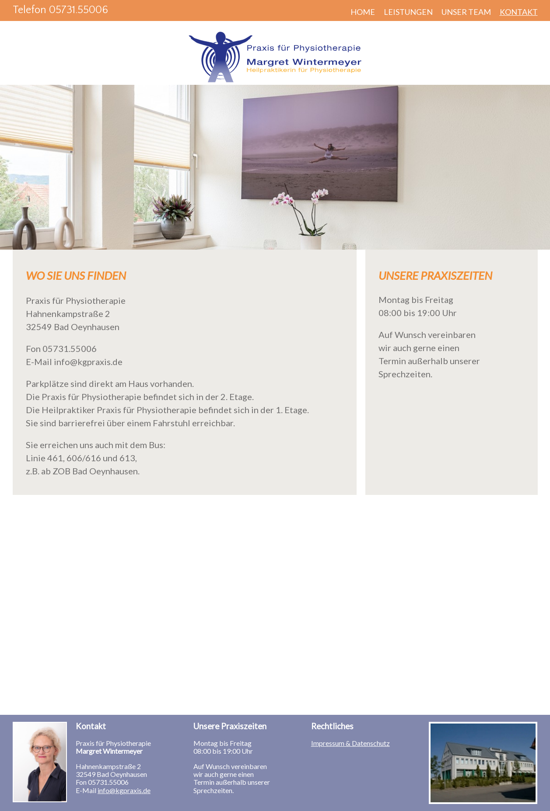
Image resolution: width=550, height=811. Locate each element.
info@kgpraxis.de (124, 790)
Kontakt (519, 12)
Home (362, 12)
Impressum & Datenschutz (350, 743)
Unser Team (466, 12)
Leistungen (408, 12)
